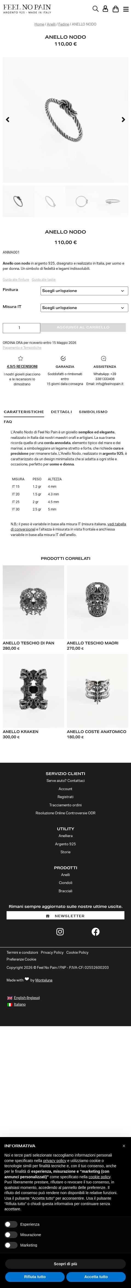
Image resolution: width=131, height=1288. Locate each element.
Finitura (10, 289)
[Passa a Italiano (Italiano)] (16, 1004)
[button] (7, 120)
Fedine (63, 24)
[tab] (24, 412)
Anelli (51, 24)
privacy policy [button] (54, 1160)
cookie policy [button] (99, 1177)
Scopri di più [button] (65, 1264)
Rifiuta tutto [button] (35, 1277)
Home (39, 24)
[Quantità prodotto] (21, 328)
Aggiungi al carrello (83, 327)
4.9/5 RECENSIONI (22, 367)
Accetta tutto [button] (96, 1277)
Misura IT (12, 306)
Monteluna (43, 980)
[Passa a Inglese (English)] (23, 998)
